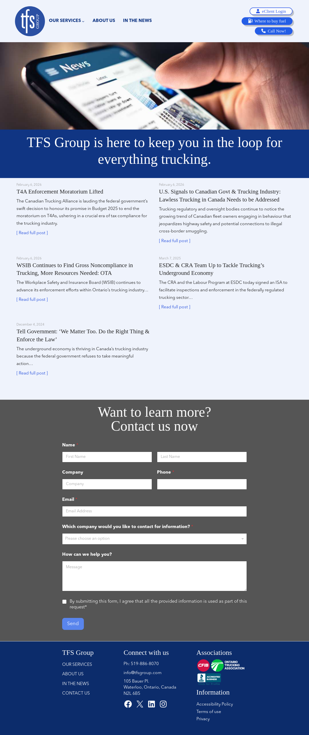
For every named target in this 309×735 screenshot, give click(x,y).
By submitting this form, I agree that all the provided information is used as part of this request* (158, 604)
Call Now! (273, 30)
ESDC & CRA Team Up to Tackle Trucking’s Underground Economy (211, 269)
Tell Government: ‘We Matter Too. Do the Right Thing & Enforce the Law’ (82, 335)
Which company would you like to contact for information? (127, 527)
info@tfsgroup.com (142, 673)
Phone (165, 472)
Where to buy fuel (267, 20)
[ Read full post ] (32, 233)
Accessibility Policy (214, 704)
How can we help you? (87, 554)
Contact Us (76, 693)
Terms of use (208, 712)
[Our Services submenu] (83, 21)
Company (72, 472)
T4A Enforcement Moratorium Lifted (59, 191)
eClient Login (271, 11)
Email (69, 499)
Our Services (77, 665)
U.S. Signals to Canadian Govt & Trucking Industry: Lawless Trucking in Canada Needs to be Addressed (220, 195)
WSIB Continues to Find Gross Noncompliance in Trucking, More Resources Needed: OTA (74, 269)
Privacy (203, 719)
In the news (75, 684)
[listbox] (154, 539)
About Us (73, 674)
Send (73, 623)
